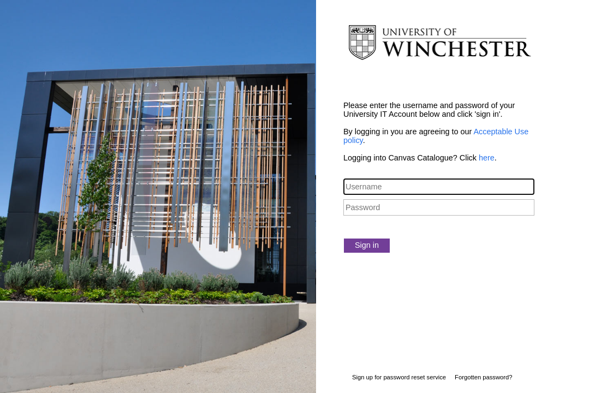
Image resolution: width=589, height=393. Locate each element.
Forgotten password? (483, 377)
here (487, 157)
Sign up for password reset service (399, 377)
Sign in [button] (367, 245)
